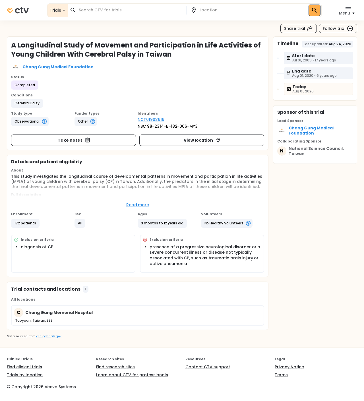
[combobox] (130, 10)
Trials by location (25, 374)
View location (202, 140)
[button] (27, 103)
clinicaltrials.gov (48, 336)
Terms (281, 374)
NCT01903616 (151, 119)
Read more (137, 204)
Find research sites (115, 366)
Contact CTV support (207, 366)
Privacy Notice (289, 366)
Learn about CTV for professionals (132, 374)
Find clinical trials (24, 366)
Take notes (74, 140)
